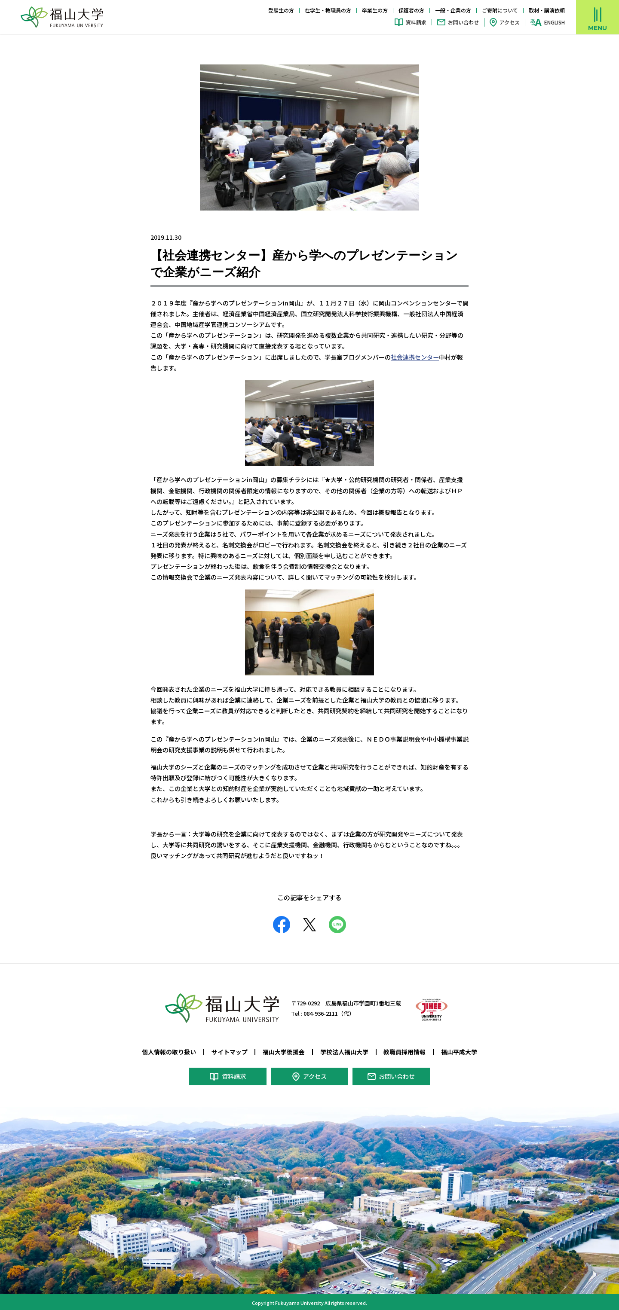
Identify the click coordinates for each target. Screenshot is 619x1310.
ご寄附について (500, 10)
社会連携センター (415, 357)
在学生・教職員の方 (328, 10)
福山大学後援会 (284, 1051)
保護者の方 (411, 10)
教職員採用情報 (404, 1051)
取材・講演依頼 (547, 10)
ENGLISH (554, 22)
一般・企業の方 (453, 10)
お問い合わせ (463, 22)
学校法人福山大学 (344, 1051)
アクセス (509, 22)
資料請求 (416, 22)
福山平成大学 (459, 1051)
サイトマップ (229, 1051)
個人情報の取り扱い (169, 1051)
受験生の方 (281, 10)
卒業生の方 (375, 10)
